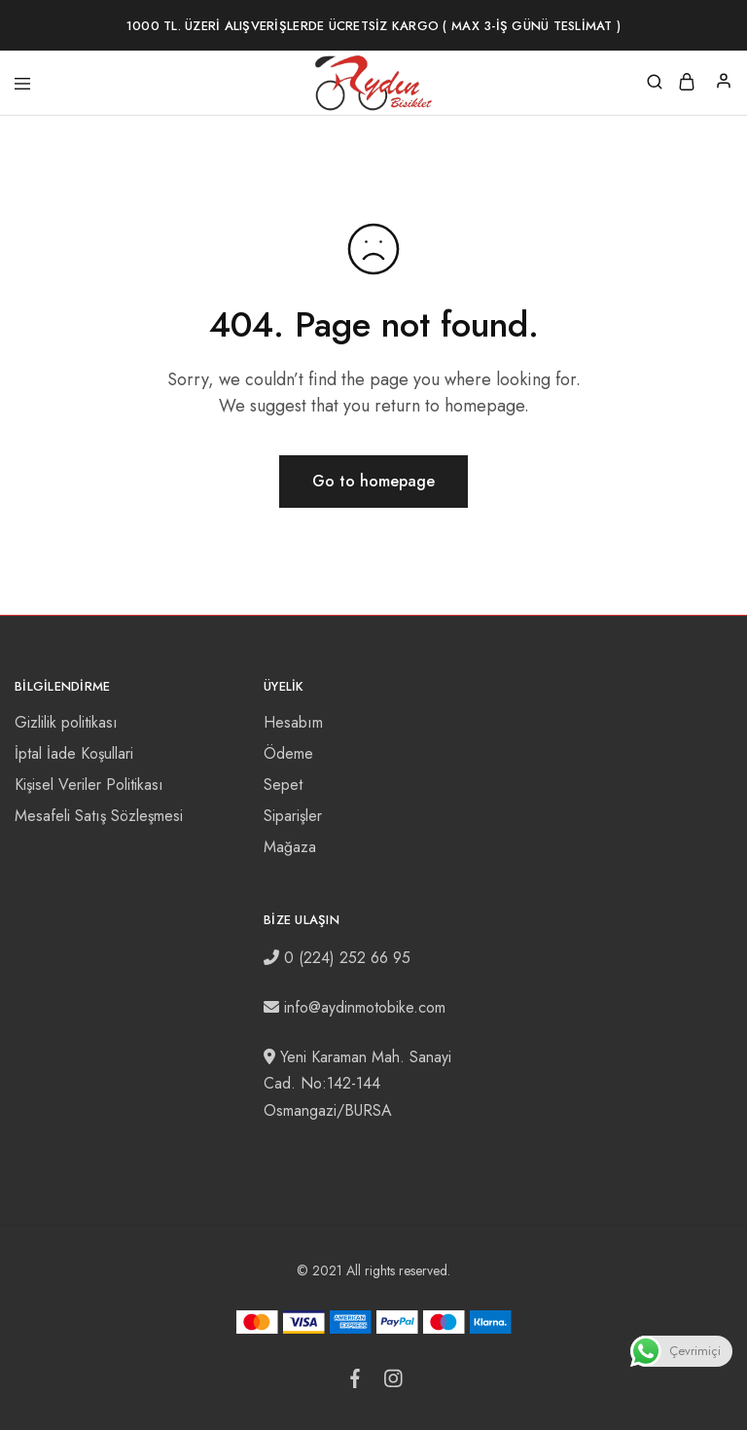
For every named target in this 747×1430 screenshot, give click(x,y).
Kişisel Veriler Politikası (89, 784)
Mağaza (290, 847)
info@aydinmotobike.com (364, 1007)
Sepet (283, 784)
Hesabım (293, 722)
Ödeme (288, 753)
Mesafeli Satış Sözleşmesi (99, 815)
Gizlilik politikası (66, 722)
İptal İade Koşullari (74, 753)
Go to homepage (373, 481)
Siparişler (293, 815)
